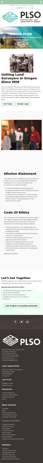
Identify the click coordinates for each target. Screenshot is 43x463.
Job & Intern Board (8, 435)
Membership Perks (8, 452)
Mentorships (6, 433)
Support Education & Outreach (13, 439)
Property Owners (15, 5)
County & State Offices (10, 395)
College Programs (8, 424)
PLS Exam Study (8, 426)
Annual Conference (9, 413)
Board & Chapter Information (12, 369)
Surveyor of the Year (9, 417)
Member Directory (8, 455)
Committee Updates (9, 457)
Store (4, 399)
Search (31, 8)
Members (24, 5)
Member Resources (9, 450)
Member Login (23, 104)
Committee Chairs (8, 372)
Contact (30, 5)
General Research (8, 393)
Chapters (5, 448)
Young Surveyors (8, 430)
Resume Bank (7, 437)
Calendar (5, 408)
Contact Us (6, 376)
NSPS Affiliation (7, 374)
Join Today (21, 44)
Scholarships (6, 428)
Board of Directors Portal (11, 459)
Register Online (7, 383)
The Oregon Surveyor (10, 415)
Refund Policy (7, 385)
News (4, 411)
